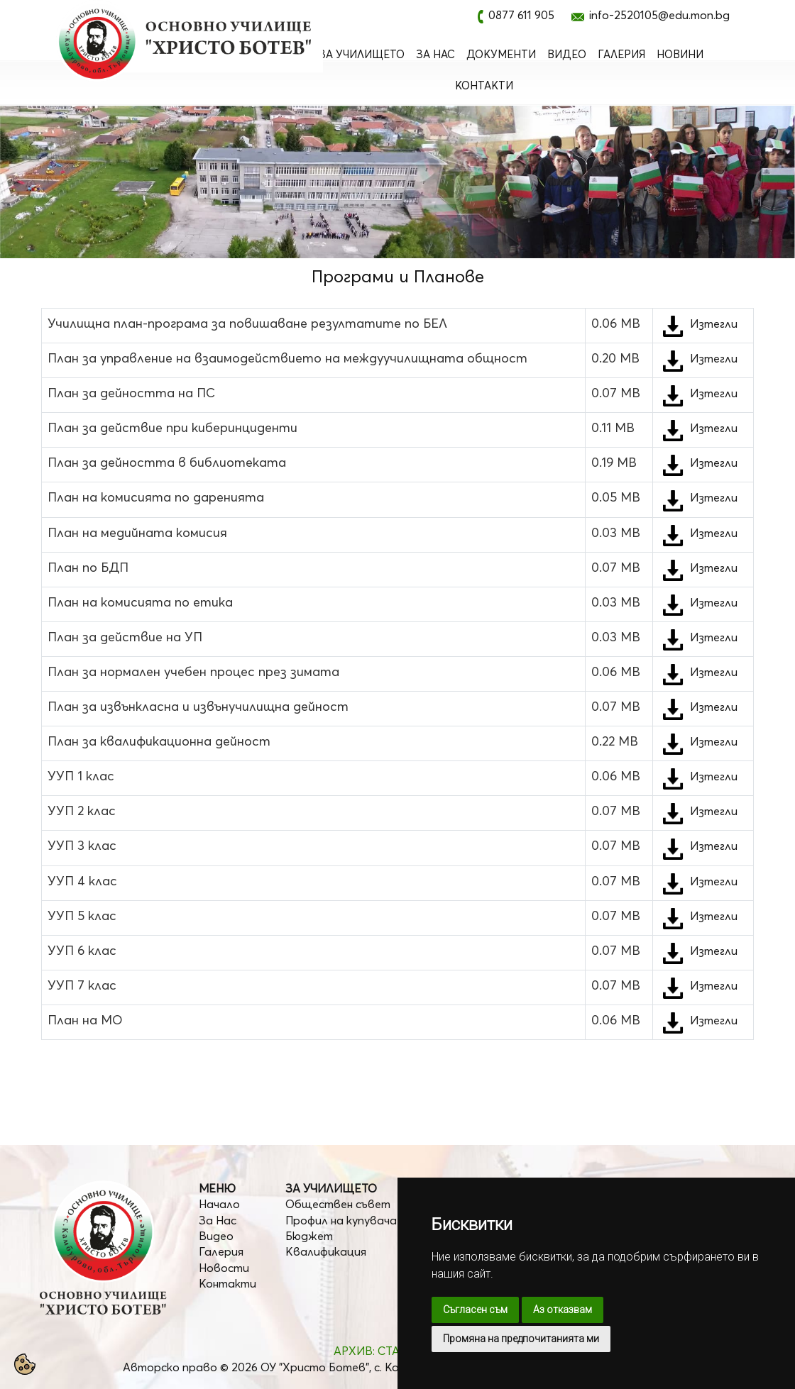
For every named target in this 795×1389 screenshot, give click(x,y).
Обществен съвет (337, 1204)
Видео (566, 54)
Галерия (621, 54)
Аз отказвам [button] (562, 1309)
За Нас (435, 54)
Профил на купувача (341, 1220)
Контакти (484, 85)
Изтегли (714, 323)
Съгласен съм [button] (475, 1309)
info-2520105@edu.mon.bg (659, 15)
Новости (224, 1268)
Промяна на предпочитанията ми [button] (521, 1338)
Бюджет (309, 1236)
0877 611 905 (521, 15)
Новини (680, 54)
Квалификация (325, 1251)
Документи (501, 54)
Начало (219, 1204)
